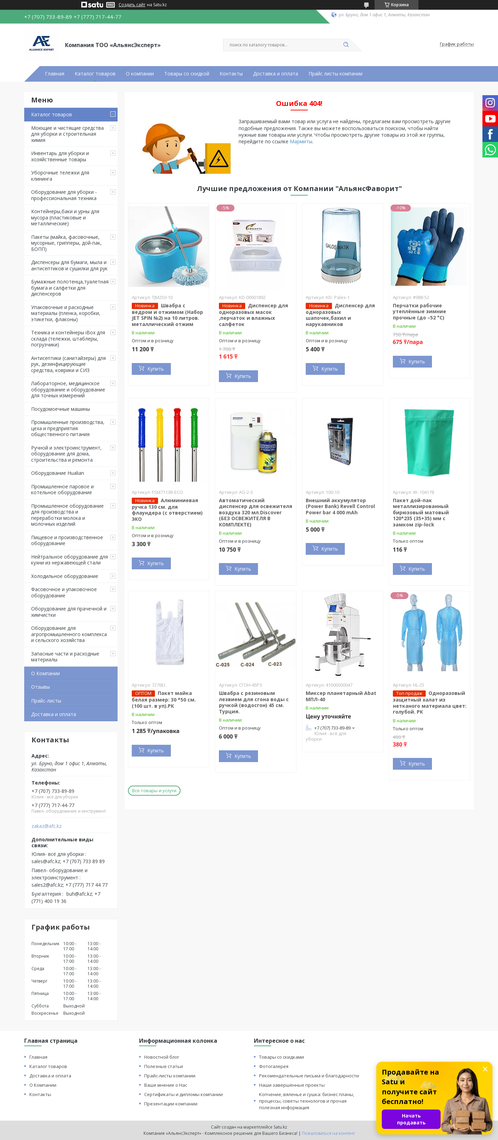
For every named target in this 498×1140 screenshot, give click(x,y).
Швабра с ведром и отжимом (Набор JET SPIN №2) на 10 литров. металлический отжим (167, 314)
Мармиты (301, 141)
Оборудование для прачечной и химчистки (69, 611)
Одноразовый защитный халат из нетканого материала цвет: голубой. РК (430, 702)
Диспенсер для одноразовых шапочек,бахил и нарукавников (340, 314)
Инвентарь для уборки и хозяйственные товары (60, 156)
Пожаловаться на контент (328, 1133)
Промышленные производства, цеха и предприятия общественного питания (67, 428)
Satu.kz (280, 1127)
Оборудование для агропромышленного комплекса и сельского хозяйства (69, 634)
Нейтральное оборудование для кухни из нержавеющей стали (69, 559)
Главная (54, 73)
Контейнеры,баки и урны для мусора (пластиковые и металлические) (65, 217)
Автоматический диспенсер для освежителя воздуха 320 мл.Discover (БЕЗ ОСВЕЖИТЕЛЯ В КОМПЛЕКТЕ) (255, 512)
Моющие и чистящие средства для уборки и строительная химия (67, 134)
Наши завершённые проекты (292, 1085)
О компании (140, 73)
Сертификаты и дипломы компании (183, 1094)
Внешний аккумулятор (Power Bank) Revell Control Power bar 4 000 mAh (340, 506)
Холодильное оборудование (64, 576)
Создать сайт (132, 4)
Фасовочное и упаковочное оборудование (64, 592)
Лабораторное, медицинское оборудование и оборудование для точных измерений (68, 389)
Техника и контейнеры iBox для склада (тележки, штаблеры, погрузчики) (68, 338)
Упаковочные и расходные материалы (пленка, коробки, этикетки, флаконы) (65, 313)
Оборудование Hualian (57, 473)
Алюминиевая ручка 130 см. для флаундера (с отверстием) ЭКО (167, 509)
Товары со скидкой (186, 73)
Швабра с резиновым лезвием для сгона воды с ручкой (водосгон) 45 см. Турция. (254, 702)
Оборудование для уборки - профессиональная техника (64, 195)
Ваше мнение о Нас (165, 1085)
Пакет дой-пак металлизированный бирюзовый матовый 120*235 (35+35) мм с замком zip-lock (421, 512)
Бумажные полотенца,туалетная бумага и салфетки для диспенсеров (70, 287)
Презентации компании (170, 1104)
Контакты (231, 73)
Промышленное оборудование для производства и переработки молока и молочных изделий (67, 515)
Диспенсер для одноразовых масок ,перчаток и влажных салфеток (253, 314)
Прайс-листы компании (169, 1076)
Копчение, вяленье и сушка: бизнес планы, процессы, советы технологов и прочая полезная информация (306, 1101)
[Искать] (346, 45)
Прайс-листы (46, 700)
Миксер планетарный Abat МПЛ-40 (341, 696)
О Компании (45, 673)
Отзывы (40, 687)
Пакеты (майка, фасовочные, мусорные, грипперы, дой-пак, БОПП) (66, 243)
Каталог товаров (95, 73)
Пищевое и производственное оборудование (67, 540)
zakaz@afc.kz (46, 826)
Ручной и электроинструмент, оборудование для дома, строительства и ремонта (66, 453)
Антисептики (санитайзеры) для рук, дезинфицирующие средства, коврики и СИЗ (68, 364)
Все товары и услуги (154, 790)
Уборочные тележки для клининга (60, 175)
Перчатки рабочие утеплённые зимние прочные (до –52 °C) (419, 311)
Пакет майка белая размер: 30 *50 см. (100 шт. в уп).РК (164, 699)
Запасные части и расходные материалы (65, 656)
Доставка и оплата (275, 73)
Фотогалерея (273, 1066)
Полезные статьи (163, 1066)
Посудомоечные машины (60, 409)
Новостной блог (161, 1057)
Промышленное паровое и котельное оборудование (62, 489)
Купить (155, 368)
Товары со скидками (281, 1057)
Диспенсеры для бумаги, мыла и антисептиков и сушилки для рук (69, 265)
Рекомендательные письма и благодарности (309, 1076)
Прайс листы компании (335, 73)
